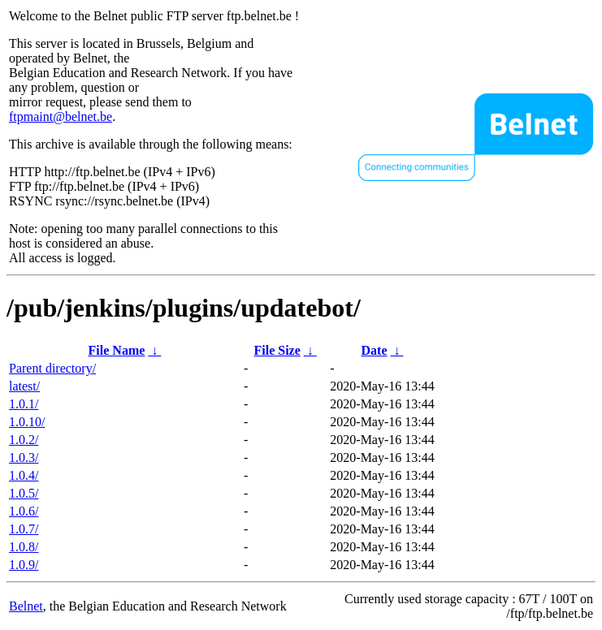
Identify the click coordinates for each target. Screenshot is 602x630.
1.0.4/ (23, 475)
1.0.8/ (23, 547)
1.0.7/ (23, 529)
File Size (276, 350)
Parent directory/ (52, 368)
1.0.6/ (23, 511)
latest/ (24, 386)
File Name (117, 350)
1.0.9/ (23, 565)
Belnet (26, 606)
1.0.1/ (23, 404)
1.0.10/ (27, 422)
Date (375, 350)
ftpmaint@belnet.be (60, 116)
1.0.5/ (23, 493)
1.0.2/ (23, 440)
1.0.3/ (23, 457)
